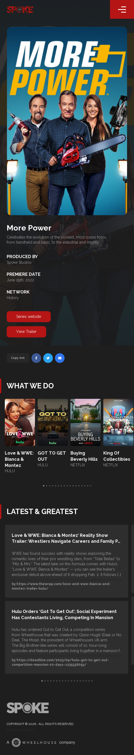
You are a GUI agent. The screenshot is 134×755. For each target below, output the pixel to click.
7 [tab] (61, 486)
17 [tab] (90, 486)
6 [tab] (58, 486)
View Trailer (26, 331)
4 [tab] (52, 486)
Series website (28, 316)
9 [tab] (67, 486)
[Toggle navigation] (122, 9)
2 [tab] (46, 486)
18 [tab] (92, 681)
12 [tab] (76, 486)
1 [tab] (43, 486)
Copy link (18, 358)
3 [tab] (49, 486)
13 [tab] (79, 486)
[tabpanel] (19, 436)
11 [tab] (73, 486)
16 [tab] (87, 486)
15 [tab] (84, 486)
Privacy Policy (20, 730)
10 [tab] (70, 486)
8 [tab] (64, 486)
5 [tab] (55, 486)
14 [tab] (81, 486)
